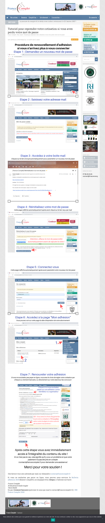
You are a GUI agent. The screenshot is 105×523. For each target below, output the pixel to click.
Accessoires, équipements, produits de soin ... (89, 47)
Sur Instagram (89, 166)
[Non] (102, 519)
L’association (56, 17)
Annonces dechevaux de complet (90, 35)
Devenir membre (90, 29)
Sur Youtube (88, 162)
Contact (19, 513)
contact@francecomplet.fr (60, 474)
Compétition (32, 17)
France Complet (12, 34)
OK (53, 520)
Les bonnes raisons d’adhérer (89, 25)
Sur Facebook (89, 158)
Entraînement (44, 17)
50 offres (88, 40)
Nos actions (14, 17)
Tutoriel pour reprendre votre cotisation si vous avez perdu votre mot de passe (44, 34)
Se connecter (93, 17)
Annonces (24, 17)
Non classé (20, 34)
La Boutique (89, 52)
